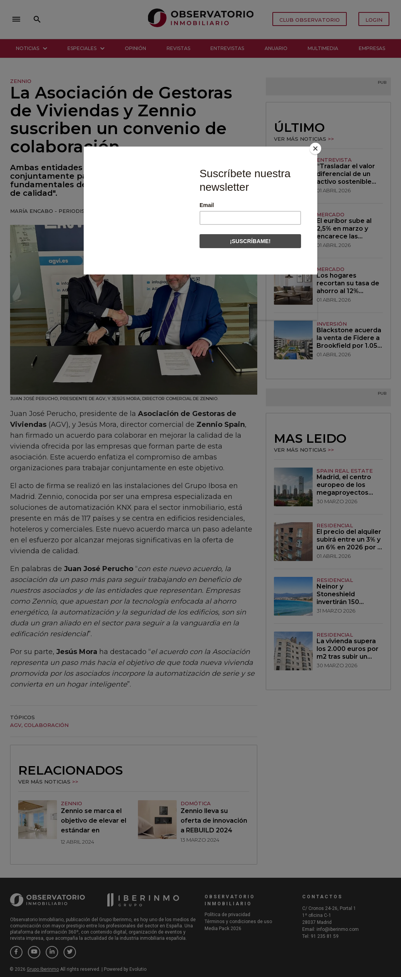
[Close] (315, 148)
